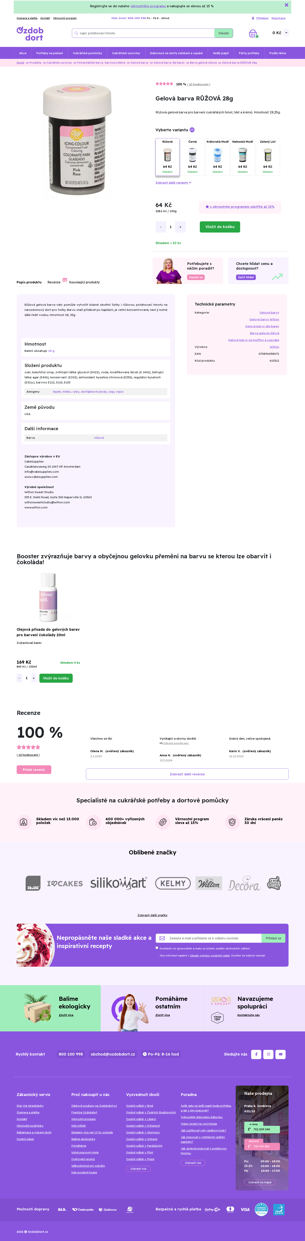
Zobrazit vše (138, 1169)
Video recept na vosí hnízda (199, 1124)
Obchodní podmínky (30, 1126)
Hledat (223, 33)
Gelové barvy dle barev (167, 62)
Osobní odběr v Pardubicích (144, 1146)
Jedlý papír (221, 53)
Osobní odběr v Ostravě (141, 1139)
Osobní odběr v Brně (139, 1106)
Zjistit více (66, 1015)
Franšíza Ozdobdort (84, 1112)
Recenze (54, 282)
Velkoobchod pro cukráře (88, 1166)
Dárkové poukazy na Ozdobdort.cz (94, 1106)
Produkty (34, 62)
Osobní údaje (25, 1139)
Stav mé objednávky (30, 1106)
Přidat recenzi (34, 770)
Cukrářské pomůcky (87, 53)
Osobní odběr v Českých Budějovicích (151, 1112)
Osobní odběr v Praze (140, 1159)
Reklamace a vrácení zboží (34, 1132)
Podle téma (277, 53)
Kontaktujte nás (248, 1015)
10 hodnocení (198, 84)
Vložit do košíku (219, 226)
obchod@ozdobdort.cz (113, 1054)
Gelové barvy (137, 62)
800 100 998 (71, 1054)
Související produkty (84, 282)
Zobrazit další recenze (187, 774)
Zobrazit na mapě (259, 1182)
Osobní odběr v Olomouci (143, 1132)
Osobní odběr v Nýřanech (143, 1126)
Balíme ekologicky (83, 1139)
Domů (20, 62)
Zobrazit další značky (152, 915)
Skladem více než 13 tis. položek (92, 1132)
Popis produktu (29, 282)
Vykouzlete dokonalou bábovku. (202, 1117)
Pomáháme (78, 1146)
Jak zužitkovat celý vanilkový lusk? (203, 1130)
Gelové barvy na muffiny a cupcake (253, 340)
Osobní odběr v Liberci (141, 1119)
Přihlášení (260, 18)
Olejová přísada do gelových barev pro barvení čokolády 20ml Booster (48, 635)
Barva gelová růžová (201, 62)
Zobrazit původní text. (174, 743)
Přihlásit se (273, 938)
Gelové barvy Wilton (264, 319)
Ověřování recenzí (83, 1159)
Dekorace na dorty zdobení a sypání (176, 53)
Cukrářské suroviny (126, 53)
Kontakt (45, 18)
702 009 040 (261, 1129)
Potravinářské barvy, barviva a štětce (99, 62)
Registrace (278, 18)
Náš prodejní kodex (84, 1172)
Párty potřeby (249, 53)
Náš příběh (78, 1126)
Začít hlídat (246, 277)
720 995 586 (261, 1146)
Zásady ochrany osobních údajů (210, 955)
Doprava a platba (27, 18)
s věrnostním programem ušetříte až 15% (239, 207)
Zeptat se (196, 277)
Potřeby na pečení (49, 53)
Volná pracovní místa (85, 1152)
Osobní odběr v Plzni (139, 1152)
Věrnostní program (65, 18)
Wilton (274, 347)
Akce (22, 53)
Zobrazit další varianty (173, 182)
